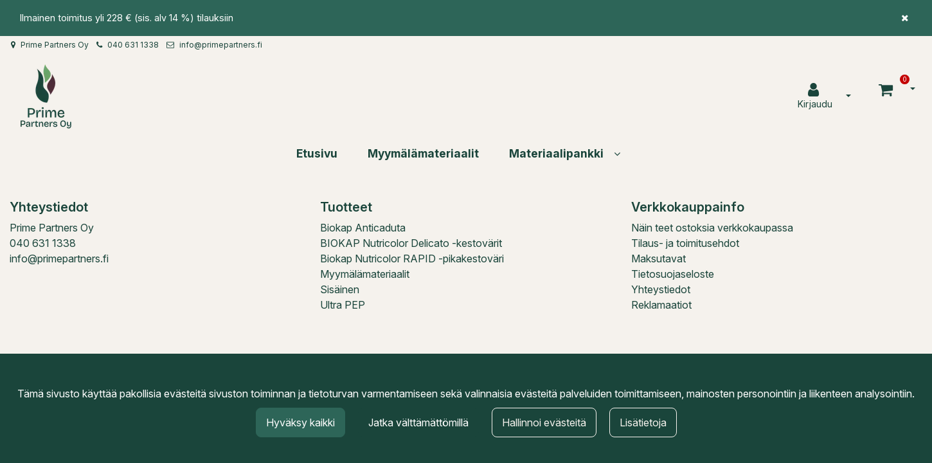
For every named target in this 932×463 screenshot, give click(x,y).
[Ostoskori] (887, 89)
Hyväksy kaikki (300, 422)
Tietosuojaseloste (672, 274)
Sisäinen (339, 289)
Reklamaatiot (661, 304)
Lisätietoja (643, 422)
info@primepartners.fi (220, 45)
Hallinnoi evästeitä (544, 422)
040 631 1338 (133, 45)
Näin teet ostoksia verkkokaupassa (712, 227)
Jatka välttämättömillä (418, 422)
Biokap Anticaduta (363, 227)
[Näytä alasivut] (617, 153)
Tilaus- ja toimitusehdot (685, 243)
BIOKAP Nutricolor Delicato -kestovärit (411, 243)
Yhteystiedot (660, 289)
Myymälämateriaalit (364, 274)
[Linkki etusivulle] (45, 96)
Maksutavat (658, 258)
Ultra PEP (342, 304)
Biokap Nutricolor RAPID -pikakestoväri (412, 258)
